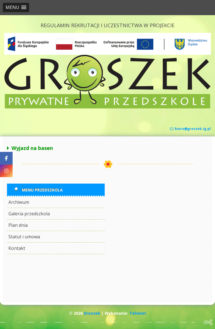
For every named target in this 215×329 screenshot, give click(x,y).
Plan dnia (18, 225)
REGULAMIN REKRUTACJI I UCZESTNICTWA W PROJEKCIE (107, 25)
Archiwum (18, 202)
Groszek (92, 313)
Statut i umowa (24, 237)
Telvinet (137, 313)
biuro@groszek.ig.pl (190, 128)
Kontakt (16, 248)
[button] (16, 7)
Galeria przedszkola (29, 214)
